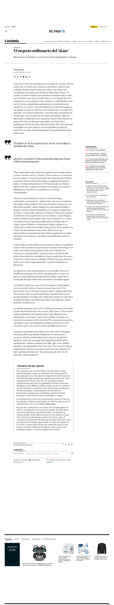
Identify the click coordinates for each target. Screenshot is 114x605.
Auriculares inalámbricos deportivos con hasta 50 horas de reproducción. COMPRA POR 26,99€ (38, 564)
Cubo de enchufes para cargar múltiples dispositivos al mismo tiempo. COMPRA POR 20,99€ (64, 559)
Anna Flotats (19, 70)
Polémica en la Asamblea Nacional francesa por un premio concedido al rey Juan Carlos (95, 167)
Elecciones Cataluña (50, 41)
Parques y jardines (30, 453)
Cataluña (12, 41)
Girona (80, 41)
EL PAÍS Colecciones (49, 539)
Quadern (90, 41)
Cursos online (25, 539)
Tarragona (74, 41)
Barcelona (67, 41)
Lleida (85, 41)
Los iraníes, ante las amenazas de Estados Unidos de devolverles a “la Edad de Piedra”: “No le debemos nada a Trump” (98, 217)
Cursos (17, 539)
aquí (51, 462)
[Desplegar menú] (6, 31)
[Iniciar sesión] (103, 27)
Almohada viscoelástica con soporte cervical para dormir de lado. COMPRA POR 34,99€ (83, 558)
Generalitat (60, 41)
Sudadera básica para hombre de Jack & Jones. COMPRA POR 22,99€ (101, 558)
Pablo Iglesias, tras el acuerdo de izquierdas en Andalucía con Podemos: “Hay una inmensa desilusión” (97, 202)
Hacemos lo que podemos (97, 150)
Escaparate (8, 539)
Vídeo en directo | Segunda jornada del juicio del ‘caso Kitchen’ (96, 154)
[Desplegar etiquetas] (72, 453)
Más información (18, 462)
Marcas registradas (19, 453)
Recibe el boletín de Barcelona (24, 445)
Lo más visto (89, 182)
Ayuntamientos (41, 453)
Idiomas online (36, 539)
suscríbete (94, 26)
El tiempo (96, 41)
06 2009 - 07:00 (25, 72)
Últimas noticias (104, 41)
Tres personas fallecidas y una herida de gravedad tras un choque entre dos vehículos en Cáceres (96, 160)
